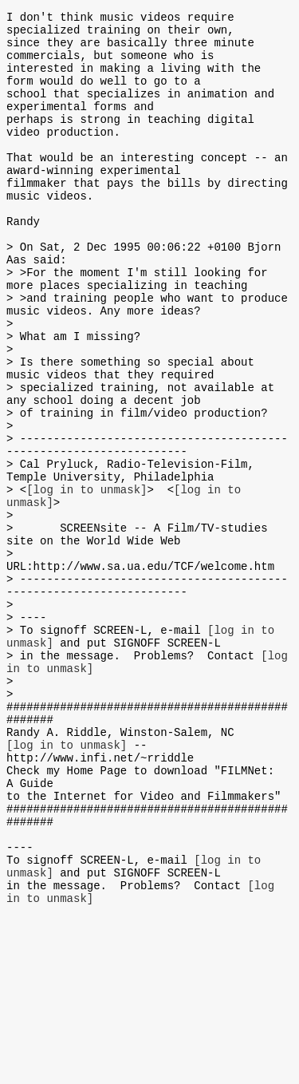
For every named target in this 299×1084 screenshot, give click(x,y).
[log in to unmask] (86, 579)
